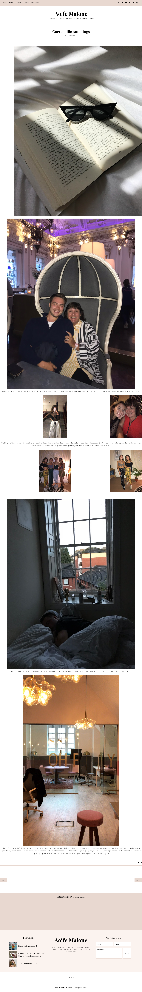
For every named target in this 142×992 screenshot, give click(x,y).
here (130, 671)
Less (3, 880)
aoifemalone (79, 897)
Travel (20, 2)
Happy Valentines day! (27, 946)
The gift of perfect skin (27, 963)
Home (4, 2)
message (109, 953)
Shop (27, 2)
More (138, 880)
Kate (85, 988)
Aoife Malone (71, 13)
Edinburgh (36, 2)
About (12, 2)
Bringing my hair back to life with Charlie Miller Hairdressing (32, 954)
